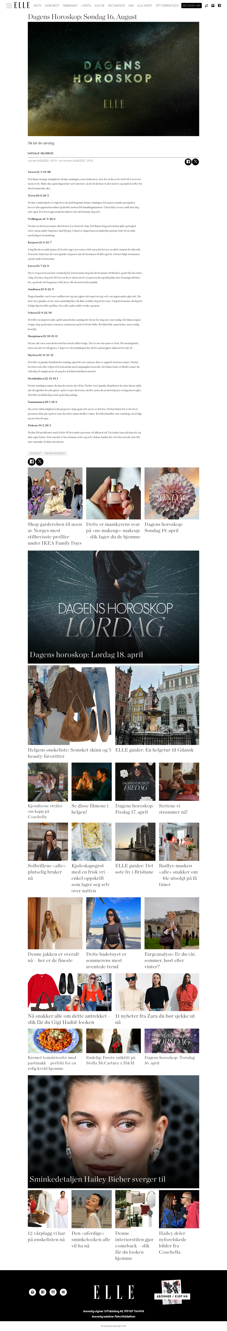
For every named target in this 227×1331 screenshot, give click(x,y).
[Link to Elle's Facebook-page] (42, 1292)
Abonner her (191, 5)
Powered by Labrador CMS (113, 1326)
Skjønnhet (70, 5)
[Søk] (206, 6)
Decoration (116, 5)
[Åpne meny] (9, 5)
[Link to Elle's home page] (113, 1292)
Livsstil (86, 5)
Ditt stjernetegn (167, 5)
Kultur (100, 5)
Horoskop (52, 5)
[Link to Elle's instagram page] (32, 1292)
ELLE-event (145, 5)
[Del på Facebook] (188, 161)
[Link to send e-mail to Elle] (63, 1292)
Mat (131, 5)
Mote (37, 5)
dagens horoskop (55, 453)
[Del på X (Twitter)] (195, 161)
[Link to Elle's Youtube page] (53, 1292)
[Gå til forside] (21, 5)
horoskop (35, 453)
